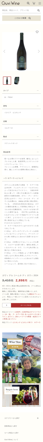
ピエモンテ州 (26, 322)
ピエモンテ (17, 322)
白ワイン (11, 316)
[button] (4, 51)
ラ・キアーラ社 (18, 314)
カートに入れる (26, 305)
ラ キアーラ (36, 322)
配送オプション (35, 294)
